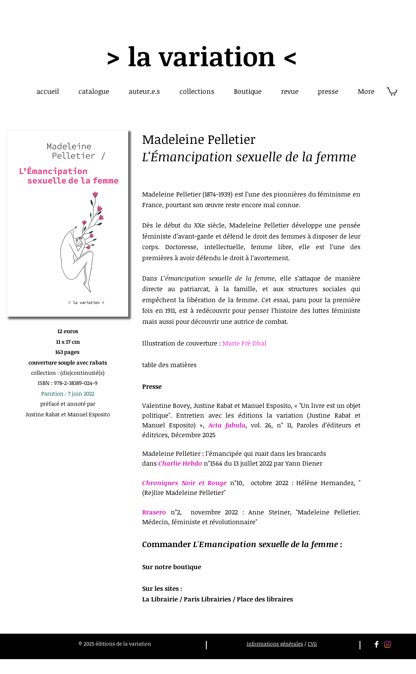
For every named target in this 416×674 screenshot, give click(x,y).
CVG (312, 643)
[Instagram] (387, 644)
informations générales (275, 643)
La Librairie (160, 599)
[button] (392, 91)
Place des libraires (265, 599)
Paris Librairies (207, 599)
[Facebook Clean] (376, 644)
